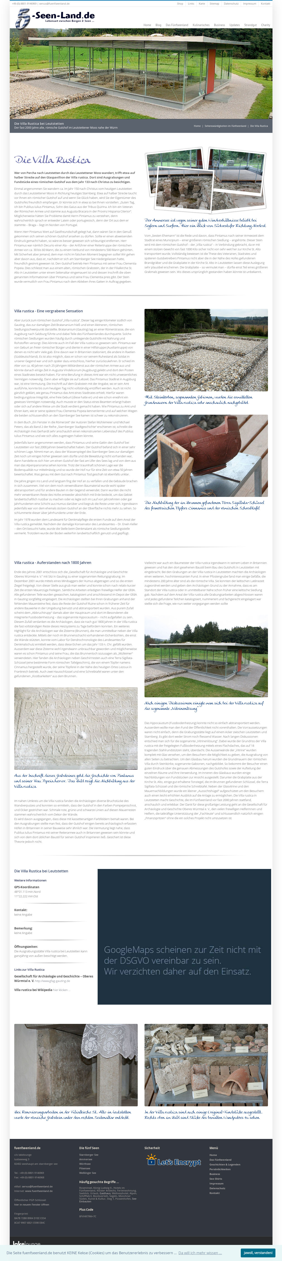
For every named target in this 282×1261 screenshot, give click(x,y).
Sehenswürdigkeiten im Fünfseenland (225, 126)
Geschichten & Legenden (225, 1164)
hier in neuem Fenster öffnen (31, 1204)
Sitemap (214, 3)
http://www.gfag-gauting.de (52, 981)
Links (191, 3)
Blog (158, 25)
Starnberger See (88, 1154)
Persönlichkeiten (220, 1169)
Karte (202, 3)
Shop (180, 3)
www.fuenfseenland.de (39, 1191)
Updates (234, 25)
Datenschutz (231, 3)
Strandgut (250, 25)
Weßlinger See (87, 1172)
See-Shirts (216, 1178)
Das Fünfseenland (177, 25)
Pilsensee (84, 1168)
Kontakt (265, 3)
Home (147, 25)
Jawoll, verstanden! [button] (258, 1253)
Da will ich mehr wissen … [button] (200, 1252)
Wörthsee (85, 1163)
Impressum (249, 3)
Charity (265, 25)
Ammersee (85, 1159)
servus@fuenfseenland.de (54, 3)
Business (219, 25)
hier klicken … (61, 990)
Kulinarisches (201, 25)
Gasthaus (105, 1193)
